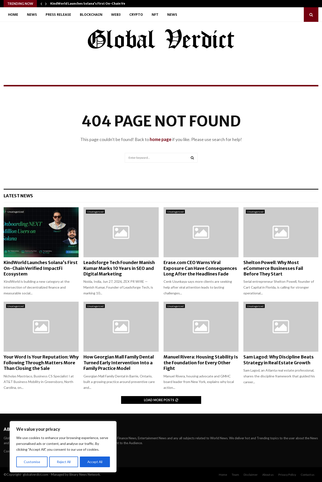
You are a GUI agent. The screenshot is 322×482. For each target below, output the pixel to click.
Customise (32, 462)
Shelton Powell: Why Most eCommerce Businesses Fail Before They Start (273, 268)
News (32, 14)
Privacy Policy (287, 474)
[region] (63, 446)
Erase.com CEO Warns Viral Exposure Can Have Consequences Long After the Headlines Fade (200, 268)
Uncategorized (15, 211)
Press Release (58, 14)
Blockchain (91, 14)
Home (13, 14)
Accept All (95, 462)
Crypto (136, 14)
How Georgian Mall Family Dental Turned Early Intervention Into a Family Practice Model (118, 362)
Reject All (63, 462)
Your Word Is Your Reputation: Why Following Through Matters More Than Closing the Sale (41, 362)
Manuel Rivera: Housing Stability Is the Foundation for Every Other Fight (201, 362)
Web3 (116, 14)
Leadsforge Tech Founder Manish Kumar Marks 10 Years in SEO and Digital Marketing (119, 268)
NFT (155, 14)
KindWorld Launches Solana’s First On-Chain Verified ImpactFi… (101, 3)
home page (160, 139)
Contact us (307, 474)
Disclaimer (251, 474)
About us (268, 474)
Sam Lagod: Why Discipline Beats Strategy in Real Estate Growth (278, 359)
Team (235, 474)
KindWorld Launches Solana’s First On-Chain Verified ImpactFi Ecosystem (41, 268)
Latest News (18, 196)
